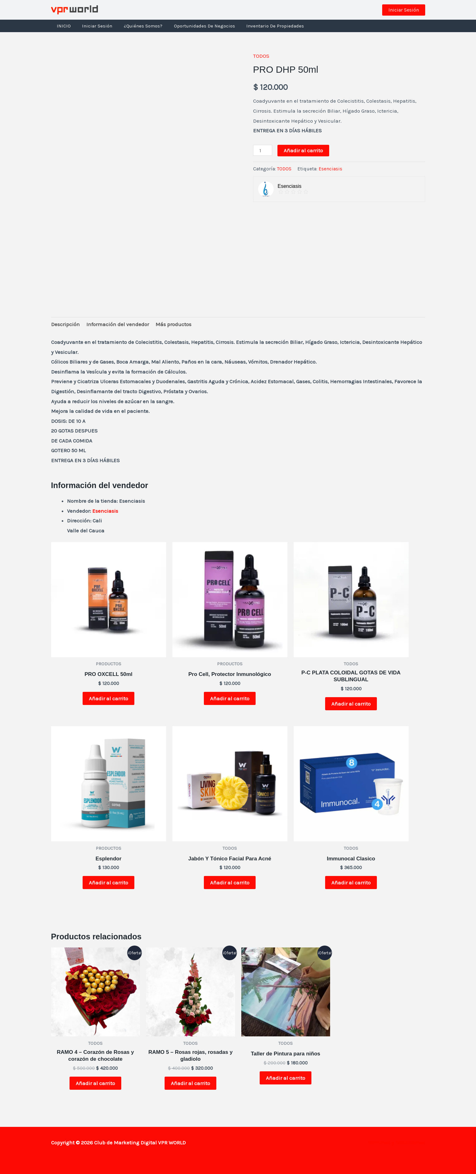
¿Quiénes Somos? (138, 26)
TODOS (261, 56)
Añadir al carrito (303, 150)
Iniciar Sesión (94, 26)
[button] (403, 10)
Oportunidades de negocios (197, 26)
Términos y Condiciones (396, 1142)
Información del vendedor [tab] (117, 324)
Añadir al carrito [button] (108, 698)
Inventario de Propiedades (266, 26)
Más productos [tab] (173, 324)
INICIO (63, 26)
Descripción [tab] (65, 324)
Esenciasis (330, 169)
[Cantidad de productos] (262, 150)
